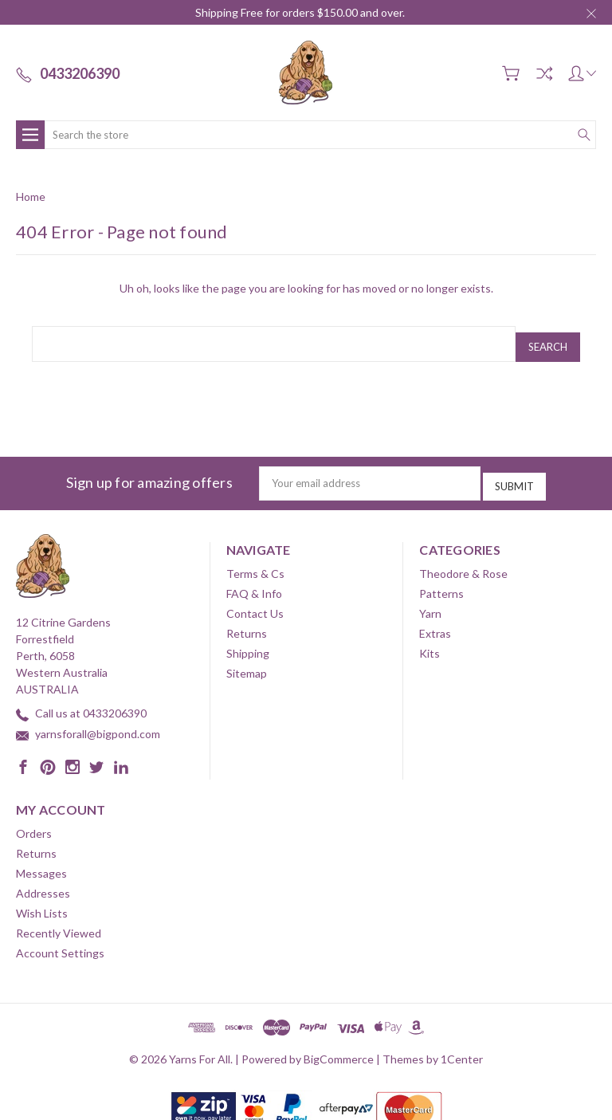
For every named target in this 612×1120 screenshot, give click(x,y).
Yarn (430, 602)
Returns (246, 622)
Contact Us (255, 602)
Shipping (247, 642)
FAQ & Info (254, 582)
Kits (429, 642)
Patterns (441, 582)
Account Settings (60, 942)
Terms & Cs (255, 562)
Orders (34, 822)
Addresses (43, 882)
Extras (435, 622)
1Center (462, 1048)
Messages (41, 862)
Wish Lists (42, 902)
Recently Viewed (58, 922)
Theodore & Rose (463, 562)
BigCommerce (339, 1048)
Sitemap (246, 662)
